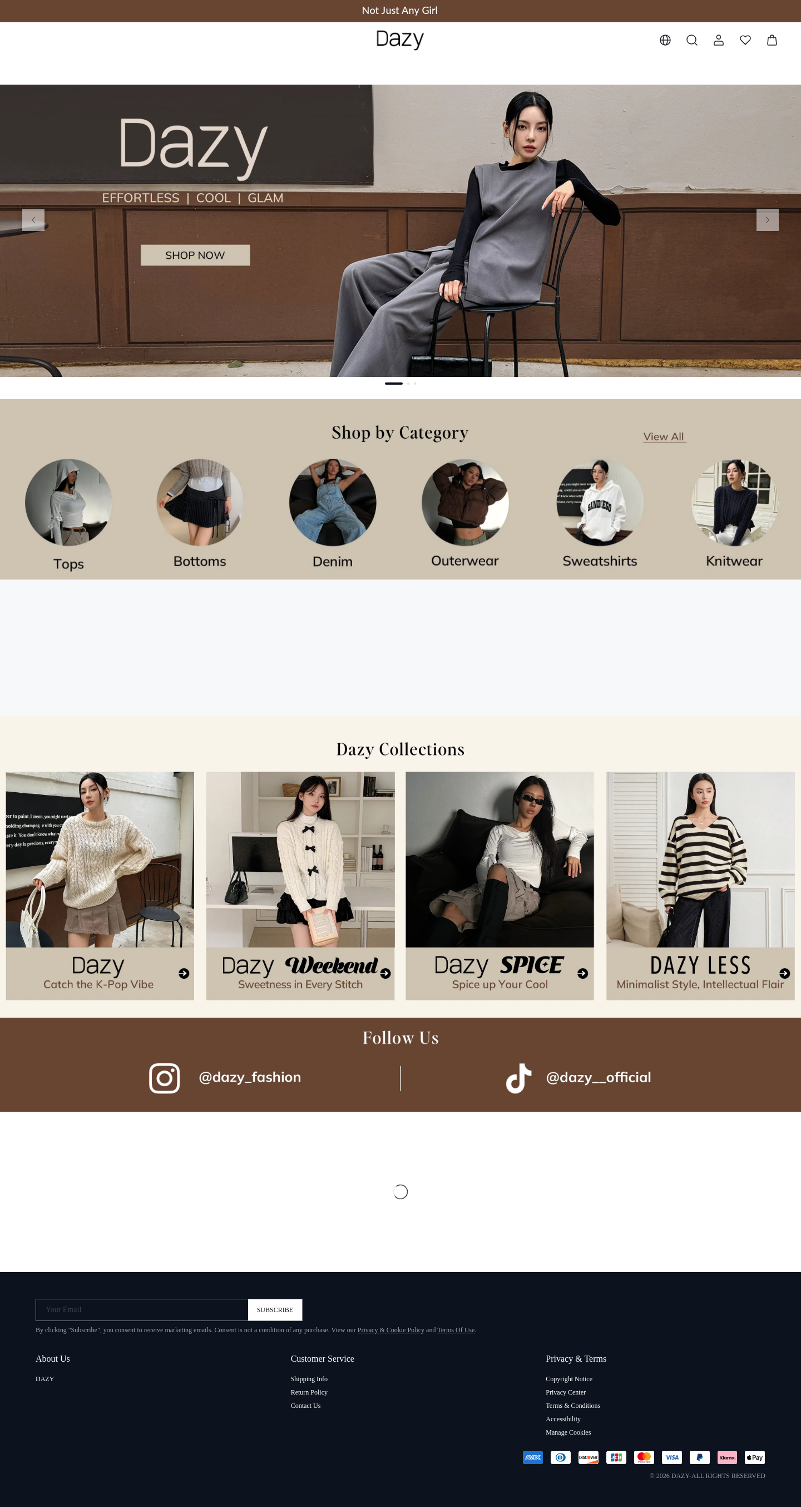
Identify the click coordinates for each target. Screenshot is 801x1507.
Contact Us (306, 1406)
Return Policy (309, 1392)
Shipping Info (309, 1379)
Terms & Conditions (573, 1406)
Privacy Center (566, 1392)
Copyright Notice (569, 1379)
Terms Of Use (455, 1330)
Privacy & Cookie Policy (391, 1330)
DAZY (45, 1379)
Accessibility (563, 1419)
